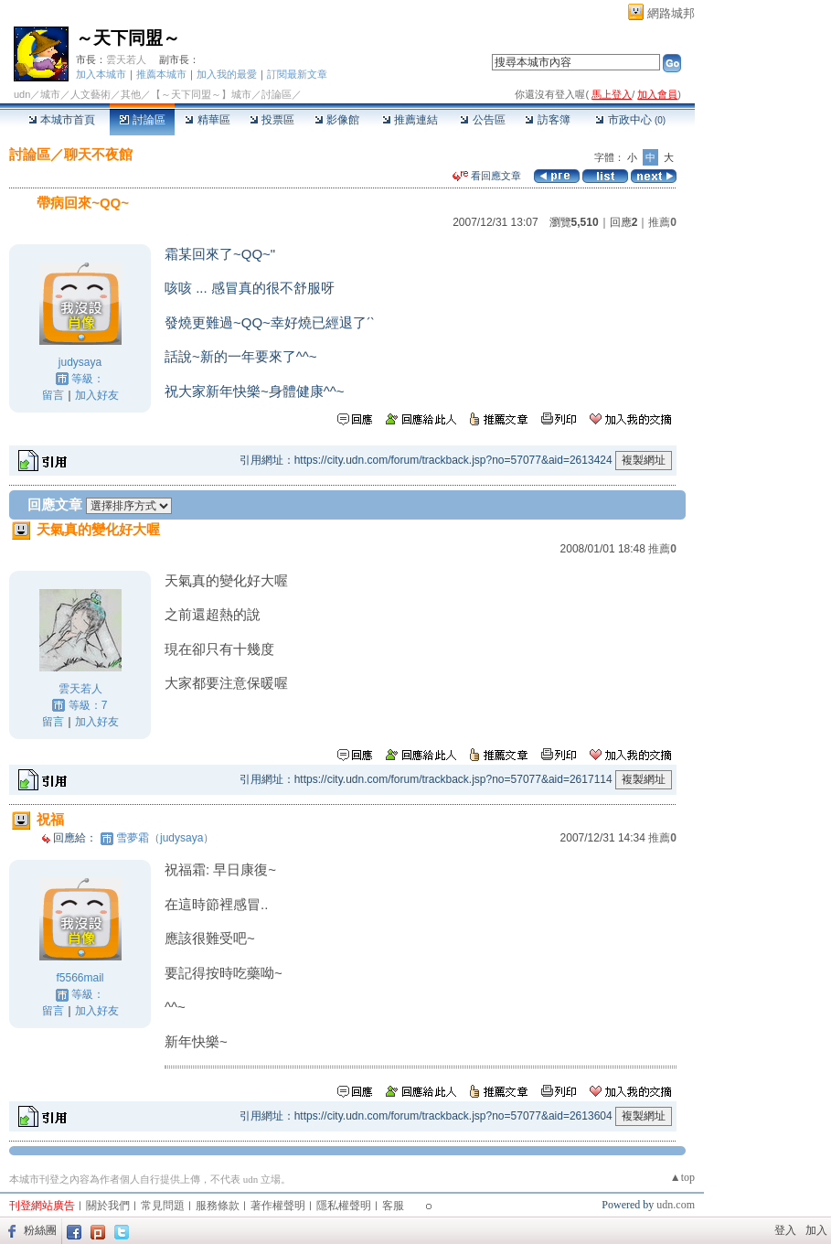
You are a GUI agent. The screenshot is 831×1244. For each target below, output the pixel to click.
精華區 (207, 119)
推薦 (662, 222)
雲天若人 (126, 59)
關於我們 (108, 1205)
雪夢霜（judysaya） (165, 837)
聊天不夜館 (98, 154)
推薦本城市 (161, 74)
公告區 (482, 119)
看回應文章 (487, 175)
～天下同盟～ (128, 38)
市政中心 (630, 119)
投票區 (272, 119)
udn (22, 94)
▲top (682, 1177)
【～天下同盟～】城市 (201, 94)
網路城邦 (671, 13)
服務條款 (218, 1205)
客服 (393, 1205)
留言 (53, 395)
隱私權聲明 (343, 1205)
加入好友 (97, 395)
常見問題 (163, 1205)
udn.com (675, 1204)
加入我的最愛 (227, 74)
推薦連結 (410, 119)
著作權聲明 (277, 1205)
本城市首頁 (61, 119)
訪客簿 (547, 119)
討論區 (142, 119)
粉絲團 (40, 1230)
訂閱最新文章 (297, 74)
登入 (785, 1230)
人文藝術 (90, 94)
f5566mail (79, 977)
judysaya (80, 362)
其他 (131, 94)
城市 (50, 94)
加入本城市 (101, 74)
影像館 (336, 119)
